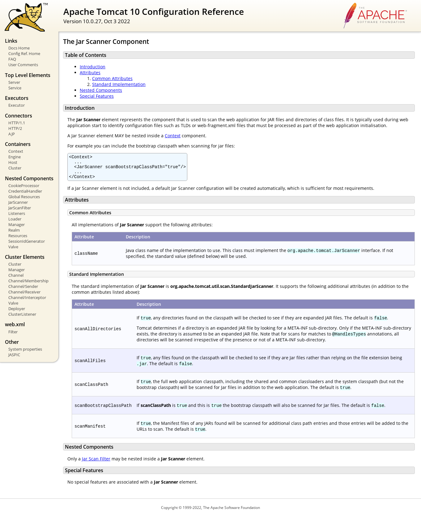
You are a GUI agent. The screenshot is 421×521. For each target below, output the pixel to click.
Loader (14, 219)
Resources (17, 235)
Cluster (14, 168)
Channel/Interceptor (27, 297)
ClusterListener (22, 314)
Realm (14, 230)
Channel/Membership (28, 281)
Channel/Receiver (24, 292)
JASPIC (14, 354)
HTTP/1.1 (16, 123)
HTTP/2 (15, 128)
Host (12, 162)
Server (14, 82)
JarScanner (18, 202)
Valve (13, 247)
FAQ (12, 59)
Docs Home (19, 48)
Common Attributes (112, 78)
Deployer (16, 308)
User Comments (23, 64)
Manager (16, 224)
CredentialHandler (25, 191)
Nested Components (101, 90)
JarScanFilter (19, 208)
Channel (15, 275)
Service (14, 88)
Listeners (16, 213)
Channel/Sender (23, 286)
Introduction (92, 67)
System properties (25, 349)
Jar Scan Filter (96, 463)
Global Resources (24, 196)
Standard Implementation (119, 84)
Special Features (97, 96)
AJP (11, 134)
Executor (16, 105)
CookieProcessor (23, 185)
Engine (14, 157)
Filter (13, 332)
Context (15, 151)
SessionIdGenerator (26, 241)
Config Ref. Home (24, 53)
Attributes (90, 72)
